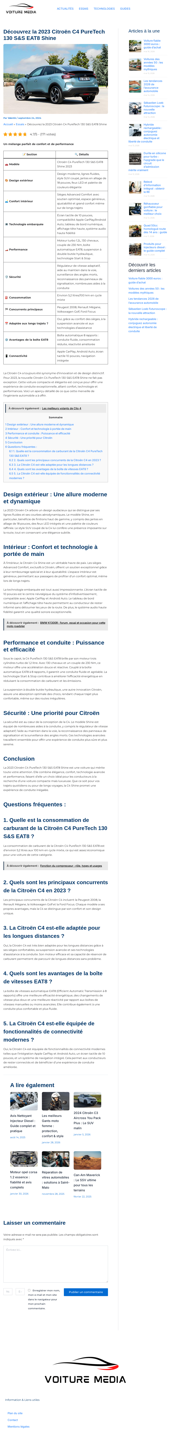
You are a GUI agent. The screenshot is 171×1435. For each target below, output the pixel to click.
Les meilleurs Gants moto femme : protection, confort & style (54, 1126)
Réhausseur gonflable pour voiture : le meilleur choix (153, 208)
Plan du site (15, 1413)
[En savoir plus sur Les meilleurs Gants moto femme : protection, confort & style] (55, 1101)
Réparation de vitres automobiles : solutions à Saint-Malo (53, 1182)
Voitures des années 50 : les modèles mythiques (153, 64)
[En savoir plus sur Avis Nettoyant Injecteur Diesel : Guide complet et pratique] (24, 1101)
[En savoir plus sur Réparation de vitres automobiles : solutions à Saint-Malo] (55, 1159)
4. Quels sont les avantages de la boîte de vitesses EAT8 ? (48, 469)
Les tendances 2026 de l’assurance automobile (153, 86)
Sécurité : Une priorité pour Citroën (28, 437)
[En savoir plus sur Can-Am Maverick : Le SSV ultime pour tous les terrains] (87, 1160)
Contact (13, 1420)
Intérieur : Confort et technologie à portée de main (38, 428)
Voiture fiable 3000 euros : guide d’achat (152, 44)
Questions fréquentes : (21, 446)
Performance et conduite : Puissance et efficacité (37, 433)
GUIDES (125, 8)
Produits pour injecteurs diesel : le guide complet (155, 247)
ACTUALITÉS (65, 8)
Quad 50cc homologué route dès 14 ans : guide (155, 229)
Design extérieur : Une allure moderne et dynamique (39, 424)
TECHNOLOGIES (104, 8)
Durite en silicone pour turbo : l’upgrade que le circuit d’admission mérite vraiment (147, 161)
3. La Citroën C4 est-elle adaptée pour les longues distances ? (51, 464)
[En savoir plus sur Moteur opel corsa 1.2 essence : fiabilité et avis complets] (24, 1158)
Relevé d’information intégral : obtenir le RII (154, 187)
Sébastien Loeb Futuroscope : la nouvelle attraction (154, 108)
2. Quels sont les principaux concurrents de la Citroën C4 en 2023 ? (55, 460)
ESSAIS (83, 8)
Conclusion (13, 442)
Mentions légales (19, 1426)
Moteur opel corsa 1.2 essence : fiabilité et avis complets (21, 1182)
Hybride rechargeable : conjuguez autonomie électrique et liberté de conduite (145, 133)
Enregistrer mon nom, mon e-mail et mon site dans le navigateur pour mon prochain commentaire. (44, 1302)
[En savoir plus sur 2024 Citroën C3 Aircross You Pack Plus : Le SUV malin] (87, 1099)
